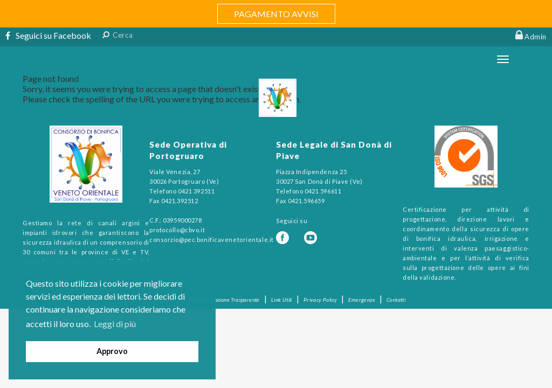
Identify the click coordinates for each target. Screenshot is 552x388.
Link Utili (281, 299)
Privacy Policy (320, 299)
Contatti (396, 299)
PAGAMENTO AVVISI (276, 14)
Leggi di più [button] (115, 323)
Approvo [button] (112, 351)
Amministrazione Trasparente (225, 299)
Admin (536, 36)
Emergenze (361, 299)
